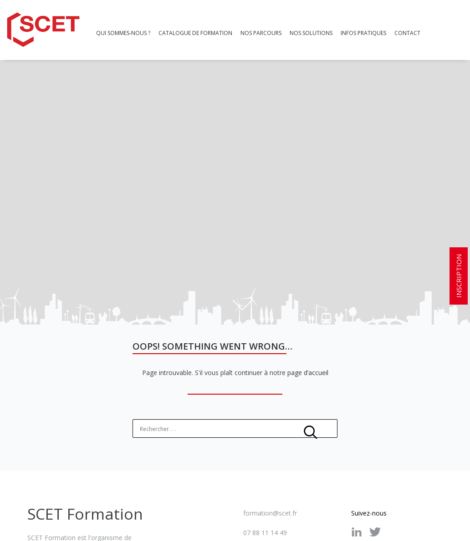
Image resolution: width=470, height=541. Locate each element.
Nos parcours (260, 33)
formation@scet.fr (270, 509)
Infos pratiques (363, 33)
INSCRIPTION (458, 276)
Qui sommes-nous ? (123, 33)
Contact (407, 33)
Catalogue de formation (195, 33)
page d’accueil (307, 369)
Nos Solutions (311, 33)
